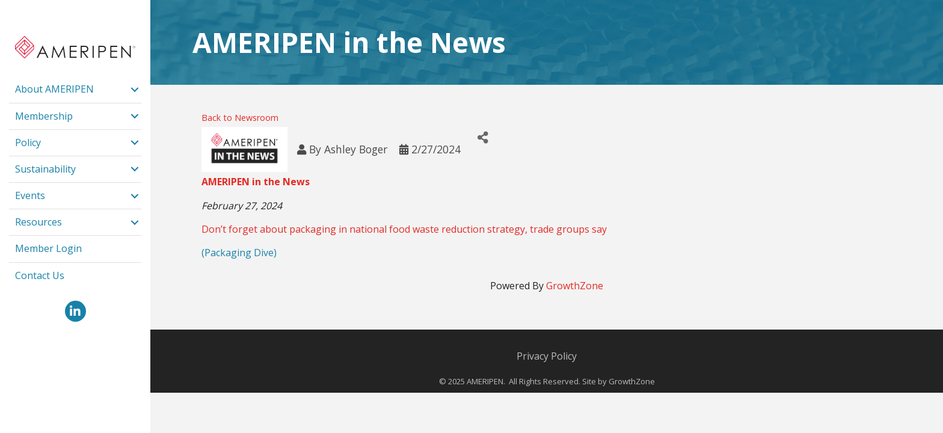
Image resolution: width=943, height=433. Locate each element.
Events (30, 195)
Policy (28, 142)
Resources (38, 222)
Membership (44, 116)
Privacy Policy (547, 356)
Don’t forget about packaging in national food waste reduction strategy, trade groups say (404, 229)
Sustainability (45, 169)
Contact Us (39, 275)
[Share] (483, 137)
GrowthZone (574, 285)
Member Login (48, 248)
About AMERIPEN (54, 89)
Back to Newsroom (239, 117)
